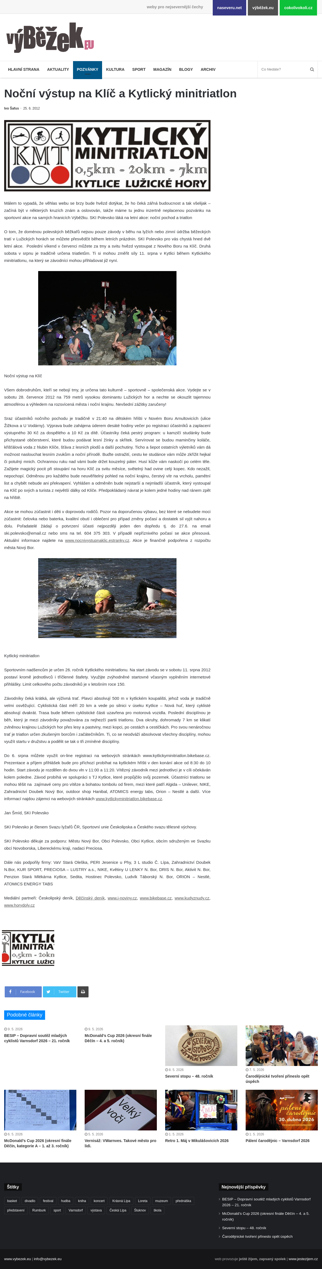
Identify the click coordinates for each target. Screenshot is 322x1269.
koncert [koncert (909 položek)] (99, 1201)
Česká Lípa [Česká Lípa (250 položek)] (118, 1210)
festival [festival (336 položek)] (48, 1201)
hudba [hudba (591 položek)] (65, 1201)
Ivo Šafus (11, 108)
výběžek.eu (263, 8)
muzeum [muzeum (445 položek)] (161, 1201)
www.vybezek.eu (17, 1259)
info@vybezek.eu (47, 1259)
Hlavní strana (23, 69)
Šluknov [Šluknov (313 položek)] (140, 1210)
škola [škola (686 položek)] (157, 1210)
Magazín (162, 69)
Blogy (186, 69)
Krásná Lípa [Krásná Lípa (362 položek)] (121, 1201)
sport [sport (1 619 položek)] (57, 1210)
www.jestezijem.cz (303, 1259)
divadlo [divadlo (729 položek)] (30, 1201)
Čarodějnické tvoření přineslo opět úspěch (257, 1236)
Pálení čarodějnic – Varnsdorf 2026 (278, 1140)
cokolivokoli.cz (298, 8)
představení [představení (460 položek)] (16, 1210)
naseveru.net (229, 8)
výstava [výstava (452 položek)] (96, 1210)
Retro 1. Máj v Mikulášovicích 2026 (197, 1140)
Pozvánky (87, 69)
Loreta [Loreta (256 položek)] (142, 1201)
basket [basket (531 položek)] (12, 1201)
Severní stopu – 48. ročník (189, 1076)
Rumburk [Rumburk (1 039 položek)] (39, 1210)
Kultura (115, 69)
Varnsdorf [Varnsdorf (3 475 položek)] (76, 1210)
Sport (139, 69)
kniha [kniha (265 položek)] (82, 1201)
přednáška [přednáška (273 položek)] (183, 1201)
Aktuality (58, 69)
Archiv (208, 69)
